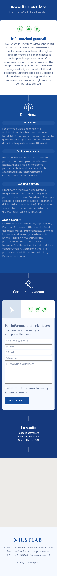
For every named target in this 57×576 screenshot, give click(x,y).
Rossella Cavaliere (28, 433)
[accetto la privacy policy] (6, 388)
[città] (28, 346)
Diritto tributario (12, 223)
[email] (28, 352)
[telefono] (28, 358)
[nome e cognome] (28, 340)
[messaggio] (28, 373)
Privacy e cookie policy (29, 562)
